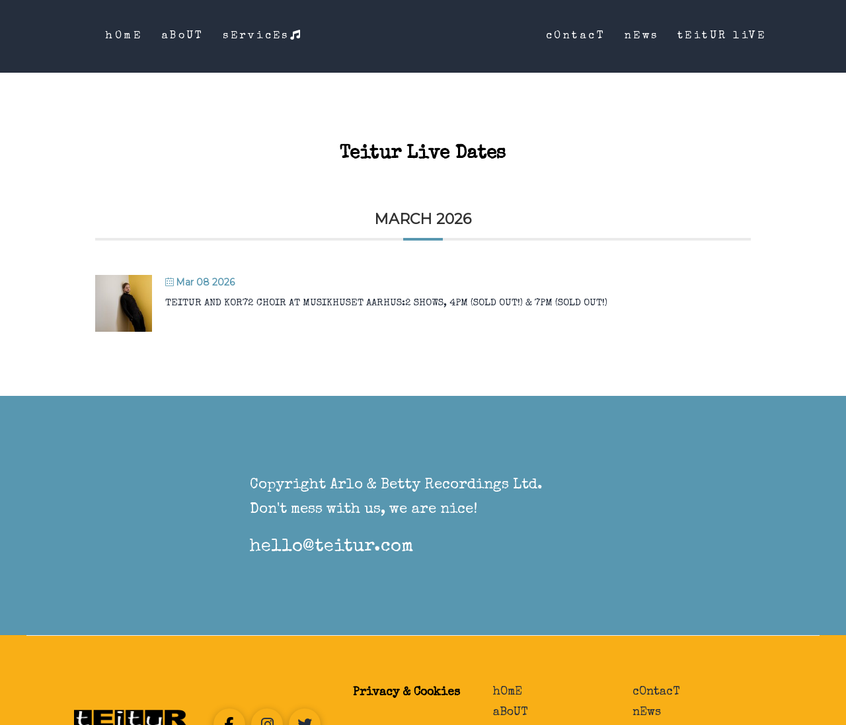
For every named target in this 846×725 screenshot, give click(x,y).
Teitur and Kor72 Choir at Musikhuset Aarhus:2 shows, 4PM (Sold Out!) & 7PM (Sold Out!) (386, 303)
